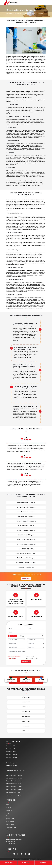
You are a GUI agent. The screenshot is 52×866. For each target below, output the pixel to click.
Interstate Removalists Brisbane (14, 779)
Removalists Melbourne (12, 747)
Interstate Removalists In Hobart (14, 787)
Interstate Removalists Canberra (14, 782)
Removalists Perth (10, 750)
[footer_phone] (35, 628)
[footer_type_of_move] (35, 639)
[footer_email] (26, 632)
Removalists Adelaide (11, 755)
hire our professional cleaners (19, 62)
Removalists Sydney (11, 764)
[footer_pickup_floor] (35, 643)
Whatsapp (43, 863)
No (31, 656)
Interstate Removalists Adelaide (14, 776)
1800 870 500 (29, 308)
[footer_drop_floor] (35, 647)
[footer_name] (16, 628)
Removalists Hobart (11, 752)
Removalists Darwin (11, 761)
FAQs (7, 817)
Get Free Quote (9, 863)
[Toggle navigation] (48, 2)
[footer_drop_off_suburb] (16, 647)
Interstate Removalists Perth (13, 793)
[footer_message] (26, 652)
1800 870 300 (10, 844)
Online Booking (10, 822)
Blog (7, 814)
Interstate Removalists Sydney (13, 796)
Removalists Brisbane (11, 758)
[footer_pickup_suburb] (16, 643)
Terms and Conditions (11, 828)
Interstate (28, 658)
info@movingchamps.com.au (13, 308)
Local (35, 658)
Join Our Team (10, 825)
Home (7, 805)
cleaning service (32, 199)
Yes (27, 656)
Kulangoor (27, 13)
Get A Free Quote (26, 578)
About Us (8, 808)
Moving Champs (10, 13)
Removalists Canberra (11, 767)
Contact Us (9, 811)
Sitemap (8, 831)
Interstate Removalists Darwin (13, 785)
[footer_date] (30, 636)
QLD (15, 13)
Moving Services (10, 820)
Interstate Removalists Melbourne (14, 790)
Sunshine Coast (20, 13)
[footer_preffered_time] (16, 639)
